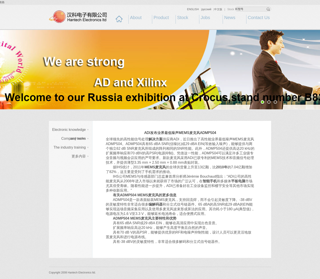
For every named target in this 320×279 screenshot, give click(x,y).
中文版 (218, 9)
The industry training (70, 147)
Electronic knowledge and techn (69, 131)
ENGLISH (193, 9)
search (268, 9)
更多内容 (79, 156)
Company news (73, 138)
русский (206, 9)
